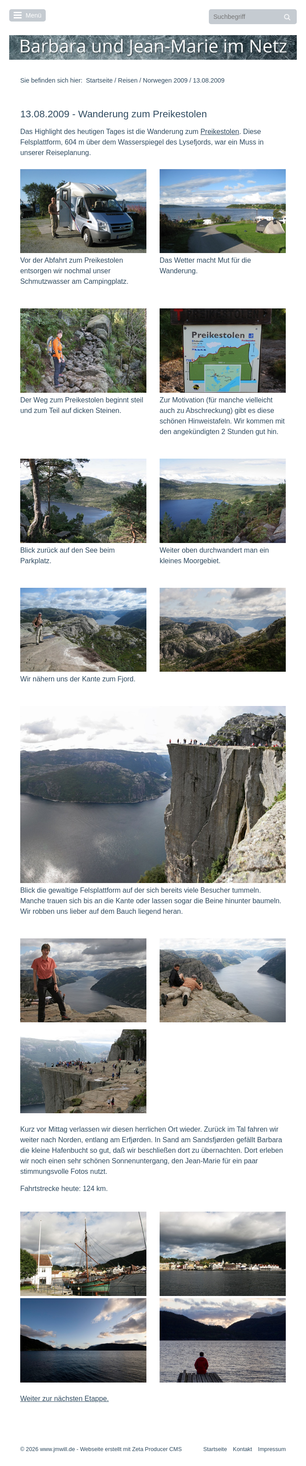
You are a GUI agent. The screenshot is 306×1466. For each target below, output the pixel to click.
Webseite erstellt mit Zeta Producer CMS (131, 1449)
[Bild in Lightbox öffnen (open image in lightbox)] (83, 211)
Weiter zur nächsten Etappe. (64, 1398)
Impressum (272, 1449)
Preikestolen (219, 131)
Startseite (99, 80)
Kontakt (242, 1449)
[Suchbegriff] (253, 16)
